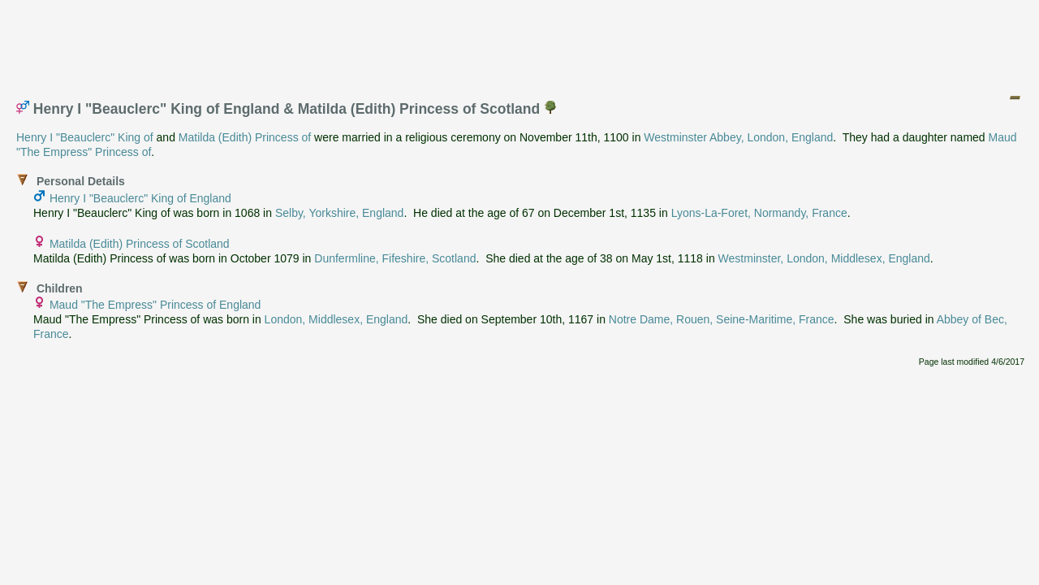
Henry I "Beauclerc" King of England (140, 198)
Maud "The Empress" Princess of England (155, 304)
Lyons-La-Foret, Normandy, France (759, 212)
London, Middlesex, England (336, 319)
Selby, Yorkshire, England (339, 212)
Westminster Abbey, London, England (738, 137)
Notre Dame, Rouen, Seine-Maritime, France (721, 319)
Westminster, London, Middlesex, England (824, 258)
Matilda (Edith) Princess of (245, 137)
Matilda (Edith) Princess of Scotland (140, 243)
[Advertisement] (520, 43)
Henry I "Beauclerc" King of (84, 137)
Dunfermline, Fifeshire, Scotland (395, 258)
